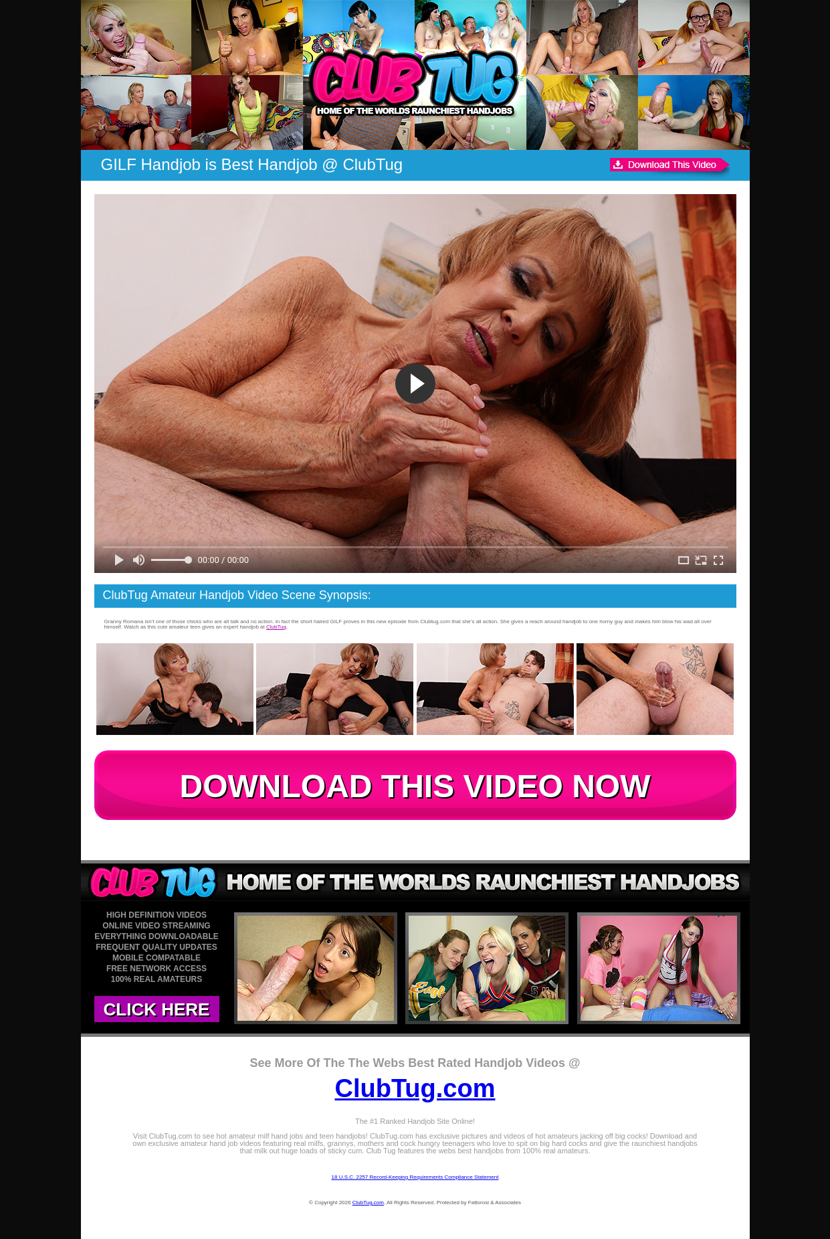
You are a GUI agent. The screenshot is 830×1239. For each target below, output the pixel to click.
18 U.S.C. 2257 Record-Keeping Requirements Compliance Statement (415, 1177)
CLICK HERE (157, 1009)
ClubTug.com (415, 1088)
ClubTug (276, 627)
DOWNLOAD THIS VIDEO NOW (415, 786)
